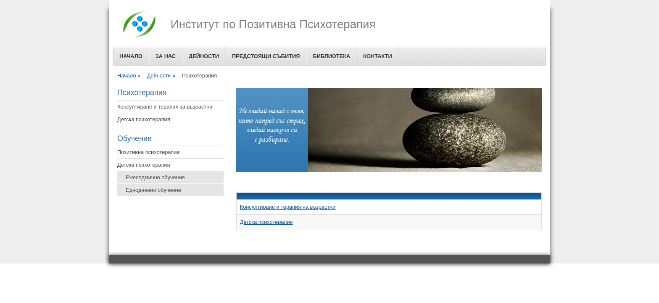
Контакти (377, 56)
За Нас (166, 56)
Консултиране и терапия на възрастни (288, 207)
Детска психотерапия (143, 119)
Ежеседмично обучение (155, 177)
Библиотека (331, 56)
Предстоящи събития (266, 56)
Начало (130, 56)
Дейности (204, 56)
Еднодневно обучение (153, 190)
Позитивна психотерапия (148, 152)
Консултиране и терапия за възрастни (164, 107)
